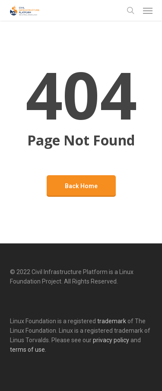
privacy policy (111, 340)
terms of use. (28, 349)
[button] (147, 10)
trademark (111, 321)
